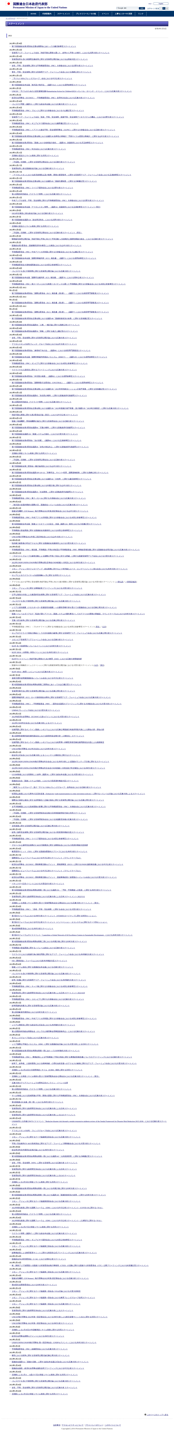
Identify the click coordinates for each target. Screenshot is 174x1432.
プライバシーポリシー (94, 1425)
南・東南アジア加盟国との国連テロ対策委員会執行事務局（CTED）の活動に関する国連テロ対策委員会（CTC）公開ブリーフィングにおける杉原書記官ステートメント (80, 1265)
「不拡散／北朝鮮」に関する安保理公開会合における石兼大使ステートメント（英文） (47, 233)
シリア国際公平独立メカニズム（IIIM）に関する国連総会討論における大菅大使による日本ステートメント (55, 1044)
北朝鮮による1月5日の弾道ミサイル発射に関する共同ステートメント (40, 1394)
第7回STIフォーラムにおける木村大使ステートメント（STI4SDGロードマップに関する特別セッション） (54, 916)
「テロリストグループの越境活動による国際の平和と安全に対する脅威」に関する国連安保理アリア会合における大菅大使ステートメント (68, 556)
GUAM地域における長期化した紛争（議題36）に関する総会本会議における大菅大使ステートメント (52, 774)
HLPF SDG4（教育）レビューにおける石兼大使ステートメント (37, 672)
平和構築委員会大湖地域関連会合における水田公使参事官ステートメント (42, 265)
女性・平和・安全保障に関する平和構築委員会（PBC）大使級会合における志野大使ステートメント (52, 66)
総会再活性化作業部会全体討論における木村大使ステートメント (38, 1150)
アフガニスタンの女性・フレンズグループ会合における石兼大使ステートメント (44, 1131)
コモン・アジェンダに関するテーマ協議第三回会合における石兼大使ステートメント (46, 1246)
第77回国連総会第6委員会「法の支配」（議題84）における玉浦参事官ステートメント (47, 440)
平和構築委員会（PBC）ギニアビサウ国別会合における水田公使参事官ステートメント (47, 1240)
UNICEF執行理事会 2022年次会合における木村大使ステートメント (39, 749)
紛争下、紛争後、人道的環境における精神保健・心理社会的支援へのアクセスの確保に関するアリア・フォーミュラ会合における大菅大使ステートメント (74, 1063)
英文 (98, 627)
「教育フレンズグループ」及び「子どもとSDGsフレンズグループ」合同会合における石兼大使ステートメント (56, 787)
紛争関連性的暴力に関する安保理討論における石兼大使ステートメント (41, 1006)
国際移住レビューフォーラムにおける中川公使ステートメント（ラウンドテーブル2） (47, 858)
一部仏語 (119, 582)
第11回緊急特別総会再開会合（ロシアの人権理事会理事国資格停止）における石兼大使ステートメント (53, 1031)
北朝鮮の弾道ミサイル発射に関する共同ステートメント (34, 453)
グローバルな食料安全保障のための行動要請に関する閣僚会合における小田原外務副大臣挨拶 (50, 845)
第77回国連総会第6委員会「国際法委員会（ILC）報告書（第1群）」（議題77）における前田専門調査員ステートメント (60, 312)
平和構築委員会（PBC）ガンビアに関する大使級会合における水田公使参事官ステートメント (50, 363)
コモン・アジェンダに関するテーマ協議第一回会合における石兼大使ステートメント (46, 1304)
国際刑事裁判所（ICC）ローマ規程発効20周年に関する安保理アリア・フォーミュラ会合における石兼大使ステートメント (61, 697)
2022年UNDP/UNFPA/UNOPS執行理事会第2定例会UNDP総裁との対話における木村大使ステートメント (53, 563)
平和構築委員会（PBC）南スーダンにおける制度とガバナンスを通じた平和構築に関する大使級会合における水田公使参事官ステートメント (69, 284)
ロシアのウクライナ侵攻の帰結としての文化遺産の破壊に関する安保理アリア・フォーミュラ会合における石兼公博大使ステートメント (67, 633)
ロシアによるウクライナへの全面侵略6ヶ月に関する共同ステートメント (41, 575)
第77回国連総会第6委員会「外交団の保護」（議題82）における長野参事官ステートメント (48, 376)
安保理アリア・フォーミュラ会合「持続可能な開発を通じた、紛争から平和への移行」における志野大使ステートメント (61, 53)
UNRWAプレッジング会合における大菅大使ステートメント (36, 710)
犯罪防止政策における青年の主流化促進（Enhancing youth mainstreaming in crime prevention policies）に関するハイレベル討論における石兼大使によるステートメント (78, 794)
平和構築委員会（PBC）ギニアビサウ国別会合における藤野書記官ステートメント (45, 123)
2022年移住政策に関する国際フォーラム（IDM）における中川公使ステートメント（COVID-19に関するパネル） (57, 1208)
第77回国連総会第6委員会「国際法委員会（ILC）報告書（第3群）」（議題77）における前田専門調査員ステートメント (60, 293)
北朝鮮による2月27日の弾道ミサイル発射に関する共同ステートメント (40, 1227)
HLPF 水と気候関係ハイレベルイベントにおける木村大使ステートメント (41, 646)
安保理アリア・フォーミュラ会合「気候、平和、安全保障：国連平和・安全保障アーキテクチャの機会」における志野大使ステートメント (68, 117)
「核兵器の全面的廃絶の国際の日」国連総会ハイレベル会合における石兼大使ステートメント (50, 505)
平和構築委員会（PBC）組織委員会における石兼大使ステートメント (40, 1349)
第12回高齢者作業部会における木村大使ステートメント (34, 1012)
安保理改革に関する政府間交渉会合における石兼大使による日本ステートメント (44, 1108)
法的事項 (56, 1425)
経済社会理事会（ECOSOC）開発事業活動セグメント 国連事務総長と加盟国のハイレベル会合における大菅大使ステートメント (64, 877)
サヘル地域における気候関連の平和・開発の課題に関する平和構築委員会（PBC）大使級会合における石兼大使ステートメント (63, 1096)
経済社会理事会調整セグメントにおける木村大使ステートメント (38, 1336)
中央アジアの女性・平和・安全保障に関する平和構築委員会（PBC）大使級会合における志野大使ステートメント (58, 200)
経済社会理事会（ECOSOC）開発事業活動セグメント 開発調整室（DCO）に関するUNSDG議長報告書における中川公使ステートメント (67, 864)
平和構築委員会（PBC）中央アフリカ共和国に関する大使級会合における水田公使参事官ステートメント (54, 517)
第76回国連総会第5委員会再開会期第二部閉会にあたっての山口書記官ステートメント (47, 684)
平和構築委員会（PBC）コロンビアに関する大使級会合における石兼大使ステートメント (48, 999)
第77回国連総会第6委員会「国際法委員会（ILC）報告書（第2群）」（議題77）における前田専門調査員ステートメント (60, 303)
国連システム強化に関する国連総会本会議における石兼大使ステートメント (42, 967)
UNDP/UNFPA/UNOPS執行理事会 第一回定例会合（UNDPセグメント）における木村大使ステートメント (54, 1343)
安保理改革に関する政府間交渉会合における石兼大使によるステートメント (42, 1310)
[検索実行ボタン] (142, 8)
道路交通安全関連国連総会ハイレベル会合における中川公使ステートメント (42, 678)
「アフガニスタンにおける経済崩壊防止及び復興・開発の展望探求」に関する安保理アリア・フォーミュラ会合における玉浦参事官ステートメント (71, 175)
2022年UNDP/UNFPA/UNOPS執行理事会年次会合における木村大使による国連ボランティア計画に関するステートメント (60, 762)
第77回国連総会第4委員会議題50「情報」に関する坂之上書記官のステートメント (45, 331)
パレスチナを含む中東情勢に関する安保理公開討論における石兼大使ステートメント (46, 271)
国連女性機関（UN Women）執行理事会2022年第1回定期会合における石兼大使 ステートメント (50, 1278)
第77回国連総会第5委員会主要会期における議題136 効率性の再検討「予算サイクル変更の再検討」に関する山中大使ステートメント (65, 136)
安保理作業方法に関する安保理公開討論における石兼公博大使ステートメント (43, 691)
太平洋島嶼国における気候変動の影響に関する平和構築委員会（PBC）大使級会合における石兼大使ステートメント (59, 807)
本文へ (150, 3)
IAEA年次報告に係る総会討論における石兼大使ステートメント (37, 213)
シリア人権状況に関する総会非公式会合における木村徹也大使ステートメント (43, 1025)
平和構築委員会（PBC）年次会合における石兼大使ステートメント (39, 149)
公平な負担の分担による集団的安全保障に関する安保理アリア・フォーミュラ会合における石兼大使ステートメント (59, 595)
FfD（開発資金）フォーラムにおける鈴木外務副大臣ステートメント (39, 961)
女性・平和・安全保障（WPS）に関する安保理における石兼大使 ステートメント (45, 1163)
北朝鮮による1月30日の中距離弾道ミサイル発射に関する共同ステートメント (43, 1330)
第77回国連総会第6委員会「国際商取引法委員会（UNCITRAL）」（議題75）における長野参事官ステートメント (57, 383)
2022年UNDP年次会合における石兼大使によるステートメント (37, 723)
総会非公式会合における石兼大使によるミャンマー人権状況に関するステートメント (46, 755)
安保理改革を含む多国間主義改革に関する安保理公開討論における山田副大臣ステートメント (50, 59)
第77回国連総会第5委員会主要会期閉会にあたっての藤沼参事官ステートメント (44, 46)
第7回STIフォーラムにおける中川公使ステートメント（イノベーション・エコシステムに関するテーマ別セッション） (60, 922)
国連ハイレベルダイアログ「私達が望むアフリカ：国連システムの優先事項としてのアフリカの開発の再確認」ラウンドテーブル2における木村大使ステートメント (78, 614)
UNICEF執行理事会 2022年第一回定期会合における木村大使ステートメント (42, 1323)
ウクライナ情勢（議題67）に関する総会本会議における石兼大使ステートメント (44, 1233)
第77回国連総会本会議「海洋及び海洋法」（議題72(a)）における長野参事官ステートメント (49, 85)
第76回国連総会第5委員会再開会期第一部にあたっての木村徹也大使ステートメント (46, 1051)
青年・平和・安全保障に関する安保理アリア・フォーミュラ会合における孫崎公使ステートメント (51, 72)
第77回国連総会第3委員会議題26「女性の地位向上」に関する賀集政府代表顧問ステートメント (50, 447)
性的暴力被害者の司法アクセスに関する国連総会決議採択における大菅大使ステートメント (49, 543)
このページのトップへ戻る (157, 1415)
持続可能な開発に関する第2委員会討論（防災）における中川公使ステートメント (45, 415)
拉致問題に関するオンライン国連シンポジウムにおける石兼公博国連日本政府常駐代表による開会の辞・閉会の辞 (58, 730)
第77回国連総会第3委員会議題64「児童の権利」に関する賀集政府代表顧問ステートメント (48, 428)
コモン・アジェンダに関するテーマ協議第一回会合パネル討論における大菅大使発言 (46, 1291)
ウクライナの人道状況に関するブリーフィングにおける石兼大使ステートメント (44, 370)
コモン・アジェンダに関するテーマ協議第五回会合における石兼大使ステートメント (46, 1137)
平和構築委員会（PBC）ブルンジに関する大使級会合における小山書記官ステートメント (48, 110)
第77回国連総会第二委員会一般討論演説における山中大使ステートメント (42, 466)
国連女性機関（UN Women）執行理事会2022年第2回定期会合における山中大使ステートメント (50, 511)
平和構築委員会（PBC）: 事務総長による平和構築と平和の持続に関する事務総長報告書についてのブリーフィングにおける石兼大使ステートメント (72, 1057)
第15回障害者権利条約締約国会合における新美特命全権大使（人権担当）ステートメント (48, 736)
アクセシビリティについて (72, 1425)
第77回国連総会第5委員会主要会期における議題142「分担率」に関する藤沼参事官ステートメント (51, 479)
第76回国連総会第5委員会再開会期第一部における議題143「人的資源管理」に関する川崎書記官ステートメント (57, 1156)
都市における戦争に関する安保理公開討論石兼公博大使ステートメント (41, 1355)
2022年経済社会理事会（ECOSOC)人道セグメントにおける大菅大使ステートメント (45, 717)
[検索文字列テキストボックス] (127, 8)
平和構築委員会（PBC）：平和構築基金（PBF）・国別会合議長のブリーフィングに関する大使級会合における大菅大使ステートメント (67, 704)
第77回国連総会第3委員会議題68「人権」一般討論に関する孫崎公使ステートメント (46, 325)
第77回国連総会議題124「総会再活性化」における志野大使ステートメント (42, 220)
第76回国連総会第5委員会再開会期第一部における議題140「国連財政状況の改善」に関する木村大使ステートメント (59, 1195)
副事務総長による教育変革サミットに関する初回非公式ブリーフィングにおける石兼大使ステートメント (54, 1253)
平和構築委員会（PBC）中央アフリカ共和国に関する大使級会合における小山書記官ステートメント (52, 252)
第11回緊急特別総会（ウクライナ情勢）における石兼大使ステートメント (42, 194)
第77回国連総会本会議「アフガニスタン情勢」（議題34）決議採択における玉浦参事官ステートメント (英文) (56, 207)
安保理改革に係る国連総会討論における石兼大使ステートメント (38, 168)
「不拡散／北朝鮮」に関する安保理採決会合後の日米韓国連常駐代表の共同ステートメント (49, 813)
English (161, 3)
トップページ (10, 18)
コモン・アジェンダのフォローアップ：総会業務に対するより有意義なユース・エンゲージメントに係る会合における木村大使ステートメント (70, 569)
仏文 (104, 627)
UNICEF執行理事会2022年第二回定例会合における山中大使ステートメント (42, 537)
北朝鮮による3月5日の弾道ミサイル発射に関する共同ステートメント (40, 1182)
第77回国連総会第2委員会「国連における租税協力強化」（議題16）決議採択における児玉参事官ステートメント (57, 143)
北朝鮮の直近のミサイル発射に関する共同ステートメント (35, 156)
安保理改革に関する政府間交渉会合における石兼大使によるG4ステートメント (44, 1115)
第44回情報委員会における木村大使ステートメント (32, 929)
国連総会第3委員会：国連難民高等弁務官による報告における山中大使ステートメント (47, 245)
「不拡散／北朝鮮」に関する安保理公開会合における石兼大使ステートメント (43, 162)
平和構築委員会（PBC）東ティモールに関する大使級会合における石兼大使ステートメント (49, 498)
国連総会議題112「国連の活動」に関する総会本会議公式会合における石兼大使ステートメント (50, 1362)
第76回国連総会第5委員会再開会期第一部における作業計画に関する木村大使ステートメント (49, 1188)
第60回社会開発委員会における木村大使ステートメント (34, 1285)
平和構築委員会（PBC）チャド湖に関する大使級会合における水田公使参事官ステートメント (50, 986)
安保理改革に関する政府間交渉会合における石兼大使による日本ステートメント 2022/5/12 (48, 897)
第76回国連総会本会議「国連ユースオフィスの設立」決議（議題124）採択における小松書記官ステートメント (57, 524)
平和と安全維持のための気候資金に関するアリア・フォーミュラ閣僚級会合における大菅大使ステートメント (56, 1143)
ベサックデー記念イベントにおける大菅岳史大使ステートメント (38, 884)
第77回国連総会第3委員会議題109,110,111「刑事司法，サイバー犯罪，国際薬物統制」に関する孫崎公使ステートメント (60, 473)
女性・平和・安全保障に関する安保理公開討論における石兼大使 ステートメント (44, 1388)
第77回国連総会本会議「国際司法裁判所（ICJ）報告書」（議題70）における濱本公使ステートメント (53, 278)
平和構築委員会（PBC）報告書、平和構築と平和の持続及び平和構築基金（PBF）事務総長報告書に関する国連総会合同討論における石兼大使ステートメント (76, 550)
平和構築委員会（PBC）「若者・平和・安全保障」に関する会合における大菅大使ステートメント (51, 909)
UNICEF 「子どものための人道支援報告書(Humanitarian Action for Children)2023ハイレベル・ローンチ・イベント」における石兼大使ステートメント (72, 91)
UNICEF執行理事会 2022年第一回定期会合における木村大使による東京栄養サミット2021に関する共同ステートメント (60, 1317)
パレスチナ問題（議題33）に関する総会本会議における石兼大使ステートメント (44, 104)
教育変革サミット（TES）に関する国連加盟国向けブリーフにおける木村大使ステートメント (49, 851)
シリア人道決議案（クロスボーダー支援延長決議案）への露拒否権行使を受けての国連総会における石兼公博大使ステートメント (64, 607)
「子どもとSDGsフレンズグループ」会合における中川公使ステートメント (42, 78)
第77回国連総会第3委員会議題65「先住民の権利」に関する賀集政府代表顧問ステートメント (49, 396)
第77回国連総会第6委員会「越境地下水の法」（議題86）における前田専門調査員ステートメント (51, 350)
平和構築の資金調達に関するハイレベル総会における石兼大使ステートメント (43, 948)
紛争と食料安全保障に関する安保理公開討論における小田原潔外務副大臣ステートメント (48, 832)
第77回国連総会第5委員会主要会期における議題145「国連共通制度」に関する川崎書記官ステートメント (54, 181)
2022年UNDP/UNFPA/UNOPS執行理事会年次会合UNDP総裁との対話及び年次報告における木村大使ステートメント (58, 768)
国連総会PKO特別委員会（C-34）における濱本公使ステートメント (39, 1259)
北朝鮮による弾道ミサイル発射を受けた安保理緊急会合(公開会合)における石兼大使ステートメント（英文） (56, 903)
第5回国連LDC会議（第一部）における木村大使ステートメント (37, 1102)
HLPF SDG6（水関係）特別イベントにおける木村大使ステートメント (40, 652)
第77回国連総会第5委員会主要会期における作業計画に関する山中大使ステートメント (47, 485)
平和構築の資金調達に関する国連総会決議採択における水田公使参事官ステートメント (47, 530)
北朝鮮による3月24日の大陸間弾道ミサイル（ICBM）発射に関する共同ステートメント (47, 1070)
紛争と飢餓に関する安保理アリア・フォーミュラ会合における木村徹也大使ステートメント (49, 980)
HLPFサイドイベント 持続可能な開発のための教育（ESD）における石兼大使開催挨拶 (47, 659)
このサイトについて (113, 1425)
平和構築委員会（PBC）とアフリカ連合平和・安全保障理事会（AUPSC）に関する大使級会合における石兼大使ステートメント (63, 130)
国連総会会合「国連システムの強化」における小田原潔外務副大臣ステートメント (45, 781)
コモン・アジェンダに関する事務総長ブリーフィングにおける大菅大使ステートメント (47, 588)
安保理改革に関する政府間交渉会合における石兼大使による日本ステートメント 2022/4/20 (48, 993)
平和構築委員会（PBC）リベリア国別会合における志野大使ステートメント (42, 188)
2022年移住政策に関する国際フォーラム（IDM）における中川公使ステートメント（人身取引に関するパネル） (57, 1221)
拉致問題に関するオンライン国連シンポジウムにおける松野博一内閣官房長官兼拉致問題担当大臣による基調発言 (58, 742)
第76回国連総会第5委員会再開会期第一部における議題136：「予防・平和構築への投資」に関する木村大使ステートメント (61, 890)
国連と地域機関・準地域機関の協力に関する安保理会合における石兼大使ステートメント (48, 421)
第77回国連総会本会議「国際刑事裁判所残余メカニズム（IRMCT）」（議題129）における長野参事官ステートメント (59, 357)
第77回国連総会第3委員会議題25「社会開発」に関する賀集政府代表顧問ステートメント (47, 492)
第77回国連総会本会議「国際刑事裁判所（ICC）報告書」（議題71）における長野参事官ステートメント (54, 258)
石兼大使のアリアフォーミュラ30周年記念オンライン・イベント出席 (40, 1083)
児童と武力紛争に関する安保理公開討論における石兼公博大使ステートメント (43, 620)
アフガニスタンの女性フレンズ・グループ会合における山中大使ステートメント (44, 344)
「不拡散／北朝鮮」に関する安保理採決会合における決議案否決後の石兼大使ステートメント (50, 819)
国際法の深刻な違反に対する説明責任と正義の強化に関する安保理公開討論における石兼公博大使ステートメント (58, 800)
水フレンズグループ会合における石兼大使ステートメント (35, 1038)
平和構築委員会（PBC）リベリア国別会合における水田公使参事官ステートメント (45, 839)
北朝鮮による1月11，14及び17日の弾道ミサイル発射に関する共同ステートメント (45, 1375)
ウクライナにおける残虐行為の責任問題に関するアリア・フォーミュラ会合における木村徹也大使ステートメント (58, 954)
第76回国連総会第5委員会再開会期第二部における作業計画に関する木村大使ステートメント (49, 941)
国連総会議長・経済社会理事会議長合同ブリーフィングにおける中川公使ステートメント (48, 1368)
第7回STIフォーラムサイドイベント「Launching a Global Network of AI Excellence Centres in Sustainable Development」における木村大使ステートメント (72, 935)
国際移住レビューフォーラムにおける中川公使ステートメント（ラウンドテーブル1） (47, 871)
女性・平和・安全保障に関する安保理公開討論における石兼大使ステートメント (44, 338)
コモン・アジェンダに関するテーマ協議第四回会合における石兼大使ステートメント (46, 1201)
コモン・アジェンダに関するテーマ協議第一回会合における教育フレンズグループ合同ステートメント (53, 1298)
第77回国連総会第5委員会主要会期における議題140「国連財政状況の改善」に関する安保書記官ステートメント (57, 318)
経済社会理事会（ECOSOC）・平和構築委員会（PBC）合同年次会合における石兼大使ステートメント (53, 98)
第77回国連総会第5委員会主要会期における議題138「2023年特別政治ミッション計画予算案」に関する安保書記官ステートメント (64, 389)
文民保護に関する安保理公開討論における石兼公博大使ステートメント (41, 826)
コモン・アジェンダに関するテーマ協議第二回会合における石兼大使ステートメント (46, 1272)
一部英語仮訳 (130, 582)
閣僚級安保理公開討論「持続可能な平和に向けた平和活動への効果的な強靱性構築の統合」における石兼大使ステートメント (62, 239)
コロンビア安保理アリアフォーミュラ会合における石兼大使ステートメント (42, 640)
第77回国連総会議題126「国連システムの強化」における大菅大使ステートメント (45, 434)
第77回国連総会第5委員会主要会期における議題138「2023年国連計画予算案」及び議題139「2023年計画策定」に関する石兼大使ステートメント (70, 408)
